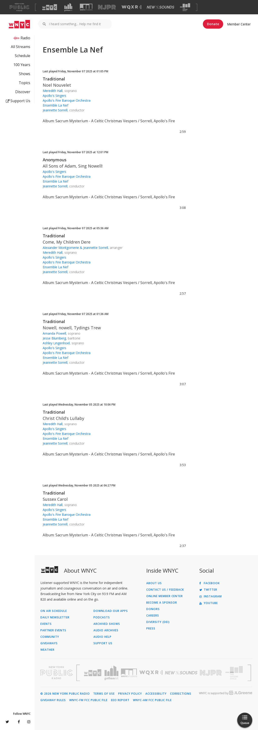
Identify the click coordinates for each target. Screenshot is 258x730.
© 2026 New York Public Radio (65, 693)
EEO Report (120, 700)
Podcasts (101, 617)
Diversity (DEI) (158, 622)
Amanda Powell (54, 333)
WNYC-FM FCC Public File (88, 700)
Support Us (18, 100)
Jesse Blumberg (54, 338)
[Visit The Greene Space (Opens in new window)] (185, 7)
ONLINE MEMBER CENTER (164, 596)
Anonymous (54, 159)
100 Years (21, 64)
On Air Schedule (53, 611)
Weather (47, 649)
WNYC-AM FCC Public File (152, 700)
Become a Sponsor (161, 602)
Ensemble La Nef (55, 105)
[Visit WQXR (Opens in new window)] (131, 7)
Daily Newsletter (54, 617)
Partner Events (53, 630)
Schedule (22, 55)
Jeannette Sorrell (55, 110)
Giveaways (49, 643)
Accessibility (156, 693)
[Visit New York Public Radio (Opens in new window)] (56, 672)
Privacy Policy (130, 693)
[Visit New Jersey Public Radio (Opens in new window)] (211, 673)
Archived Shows (106, 624)
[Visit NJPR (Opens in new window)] (107, 7)
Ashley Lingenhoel (56, 343)
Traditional (54, 79)
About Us (154, 583)
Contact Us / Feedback (165, 589)
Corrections (180, 693)
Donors (153, 609)
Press (150, 628)
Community (49, 636)
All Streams (20, 46)
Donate (213, 24)
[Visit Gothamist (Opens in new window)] (68, 7)
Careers (152, 615)
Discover (22, 91)
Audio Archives (105, 630)
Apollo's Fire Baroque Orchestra (66, 100)
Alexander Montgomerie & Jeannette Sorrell (75, 247)
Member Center (239, 24)
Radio (25, 37)
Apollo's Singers (54, 95)
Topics (24, 82)
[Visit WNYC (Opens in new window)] (49, 7)
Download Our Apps (110, 611)
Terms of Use (104, 693)
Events (46, 624)
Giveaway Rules (53, 700)
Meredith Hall (53, 91)
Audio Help (102, 636)
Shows (24, 73)
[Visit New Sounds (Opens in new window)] (160, 7)
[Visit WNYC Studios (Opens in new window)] (86, 7)
